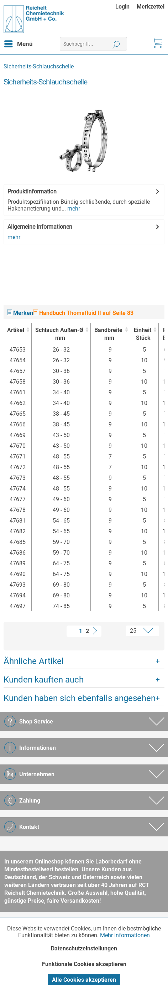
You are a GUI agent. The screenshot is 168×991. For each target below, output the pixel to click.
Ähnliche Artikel (34, 661)
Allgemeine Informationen (39, 226)
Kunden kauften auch (44, 680)
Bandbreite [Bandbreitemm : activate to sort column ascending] (108, 334)
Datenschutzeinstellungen (84, 948)
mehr (73, 208)
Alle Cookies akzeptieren (84, 979)
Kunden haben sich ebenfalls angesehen (80, 698)
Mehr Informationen (125, 935)
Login (122, 6)
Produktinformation (32, 191)
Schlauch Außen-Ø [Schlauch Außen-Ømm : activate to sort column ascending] (59, 334)
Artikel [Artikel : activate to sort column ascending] (15, 330)
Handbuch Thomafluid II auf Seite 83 (83, 313)
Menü (18, 42)
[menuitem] (126, 6)
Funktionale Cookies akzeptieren (84, 964)
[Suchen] (116, 43)
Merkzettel (150, 6)
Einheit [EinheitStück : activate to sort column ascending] (142, 334)
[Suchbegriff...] (93, 44)
